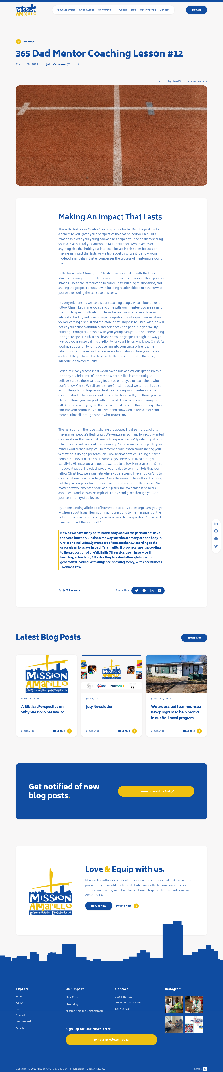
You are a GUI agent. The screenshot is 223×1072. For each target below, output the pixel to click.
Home (19, 997)
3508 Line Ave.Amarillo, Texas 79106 (128, 1000)
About (123, 10)
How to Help (124, 906)
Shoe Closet (86, 10)
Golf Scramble (66, 10)
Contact (164, 10)
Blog (133, 10)
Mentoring (104, 10)
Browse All (194, 638)
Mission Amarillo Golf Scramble (84, 1011)
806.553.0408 (122, 1009)
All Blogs (29, 42)
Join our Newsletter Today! (156, 791)
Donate (196, 10)
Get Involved (148, 10)
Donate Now (98, 906)
